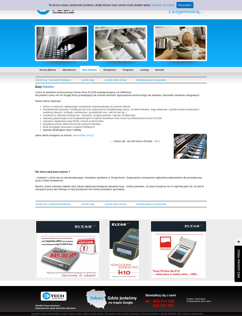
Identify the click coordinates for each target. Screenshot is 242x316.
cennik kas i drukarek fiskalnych (53, 80)
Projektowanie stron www (199, 301)
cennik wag (88, 80)
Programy (128, 69)
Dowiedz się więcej (163, 5)
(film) (157, 141)
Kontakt (159, 69)
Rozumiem (184, 5)
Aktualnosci (69, 69)
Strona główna (48, 69)
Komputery (110, 69)
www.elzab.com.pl (83, 135)
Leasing (144, 69)
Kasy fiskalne (89, 69)
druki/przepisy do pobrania (151, 80)
